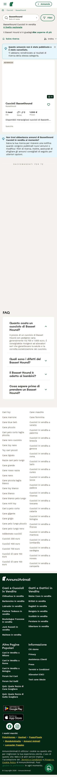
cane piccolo (8, 427)
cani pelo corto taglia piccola (13, 433)
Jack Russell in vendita (10, 628)
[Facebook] (9, 726)
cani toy (6, 412)
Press (31, 664)
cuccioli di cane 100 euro (12, 563)
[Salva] (48, 104)
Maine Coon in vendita (39, 596)
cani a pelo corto (11, 508)
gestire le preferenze (13, 765)
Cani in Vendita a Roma (11, 662)
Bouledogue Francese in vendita (13, 620)
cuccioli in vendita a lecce (40, 478)
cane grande (8, 465)
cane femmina (37, 417)
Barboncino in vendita (13, 601)
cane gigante (8, 513)
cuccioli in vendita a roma (40, 455)
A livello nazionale (12, 27)
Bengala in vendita (38, 611)
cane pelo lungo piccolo (14, 523)
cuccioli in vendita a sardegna (40, 549)
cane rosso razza (11, 470)
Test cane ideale (37, 679)
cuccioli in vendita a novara (40, 557)
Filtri (47, 17)
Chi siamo (33, 649)
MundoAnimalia (13, 741)
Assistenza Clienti (37, 659)
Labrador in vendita (12, 606)
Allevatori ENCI (36, 674)
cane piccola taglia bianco (11, 482)
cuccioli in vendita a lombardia (40, 541)
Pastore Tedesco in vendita (12, 612)
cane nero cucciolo (12, 440)
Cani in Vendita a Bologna (11, 669)
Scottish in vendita (38, 616)
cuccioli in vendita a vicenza (40, 494)
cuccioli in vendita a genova (40, 447)
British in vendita (37, 601)
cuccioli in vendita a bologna (40, 517)
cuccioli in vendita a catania (40, 510)
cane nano (7, 475)
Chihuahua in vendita (13, 596)
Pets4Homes (8, 737)
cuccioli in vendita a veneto (40, 423)
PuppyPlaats (35, 737)
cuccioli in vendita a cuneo (40, 470)
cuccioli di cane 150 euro (12, 555)
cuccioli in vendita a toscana (40, 502)
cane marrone (9, 417)
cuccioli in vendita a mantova (40, 533)
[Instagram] (17, 726)
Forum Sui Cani (10, 676)
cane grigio (7, 518)
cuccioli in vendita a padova (40, 486)
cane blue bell (9, 422)
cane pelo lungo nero (13, 528)
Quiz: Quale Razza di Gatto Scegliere (12, 695)
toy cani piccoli (10, 450)
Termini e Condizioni (38, 669)
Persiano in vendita (38, 621)
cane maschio (37, 412)
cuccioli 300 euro (11, 539)
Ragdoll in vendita (37, 606)
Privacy (32, 654)
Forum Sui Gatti (10, 681)
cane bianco (8, 493)
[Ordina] (50, 39)
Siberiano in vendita (38, 626)
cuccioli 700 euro (11, 549)
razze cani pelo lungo (13, 460)
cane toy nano (9, 445)
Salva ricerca (11, 39)
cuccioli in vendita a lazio (40, 463)
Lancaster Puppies (14, 745)
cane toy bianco (10, 488)
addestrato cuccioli (12, 533)
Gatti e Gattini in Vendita (40, 589)
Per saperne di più (42, 32)
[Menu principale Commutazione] (5, 4)
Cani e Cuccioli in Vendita (13, 589)
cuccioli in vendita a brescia (40, 439)
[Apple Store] (13, 717)
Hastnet (22, 737)
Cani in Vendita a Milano (11, 654)
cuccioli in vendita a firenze (40, 525)
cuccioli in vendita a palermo (40, 431)
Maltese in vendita (11, 635)
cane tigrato (8, 455)
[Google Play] (13, 708)
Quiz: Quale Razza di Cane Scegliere (12, 687)
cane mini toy (9, 503)
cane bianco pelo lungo (14, 498)
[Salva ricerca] (49, 768)
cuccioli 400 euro (11, 544)
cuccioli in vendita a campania (40, 564)
